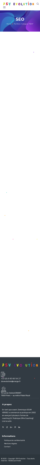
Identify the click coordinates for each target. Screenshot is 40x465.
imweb (18, 461)
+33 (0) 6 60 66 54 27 (11, 378)
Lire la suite (6, 421)
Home (9, 24)
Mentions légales (10, 444)
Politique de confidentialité (14, 440)
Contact (7, 447)
